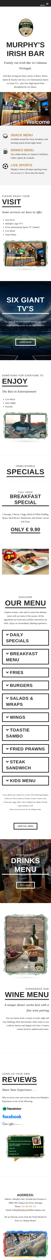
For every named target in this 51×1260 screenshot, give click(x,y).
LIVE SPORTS (21, 165)
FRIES (16, 672)
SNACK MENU (22, 135)
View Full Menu (25, 826)
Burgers (21, 685)
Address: (8, 1199)
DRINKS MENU (22, 150)
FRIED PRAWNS (27, 749)
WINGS (17, 717)
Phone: (18, 1206)
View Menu (25, 885)
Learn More (25, 342)
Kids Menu (23, 780)
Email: (9, 1210)
